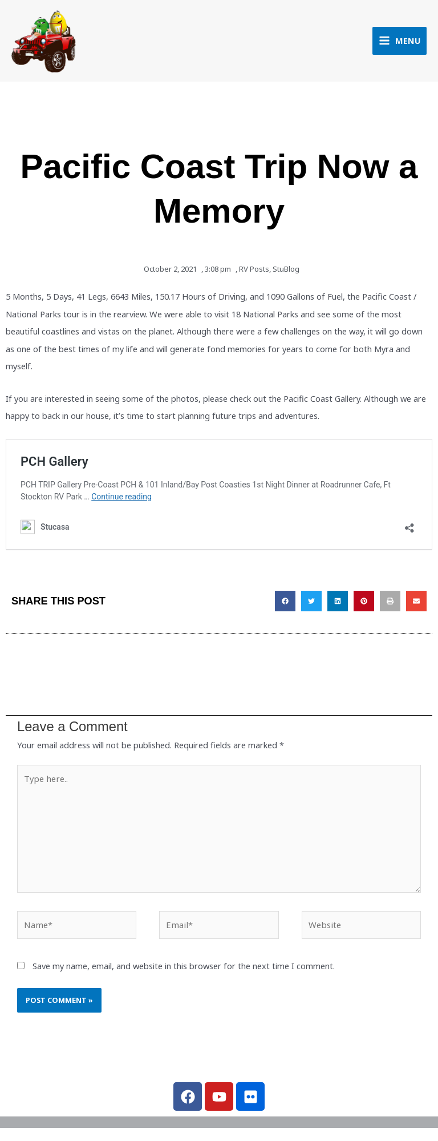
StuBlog (286, 272)
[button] (285, 603)
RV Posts (254, 272)
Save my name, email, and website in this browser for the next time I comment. (184, 967)
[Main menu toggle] (399, 42)
